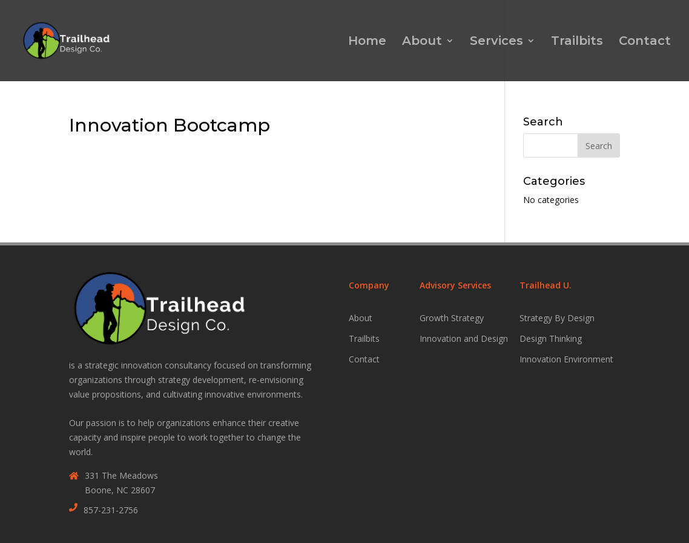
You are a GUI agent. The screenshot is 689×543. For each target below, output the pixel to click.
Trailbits (577, 42)
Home (367, 42)
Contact (645, 42)
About (422, 42)
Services (496, 42)
